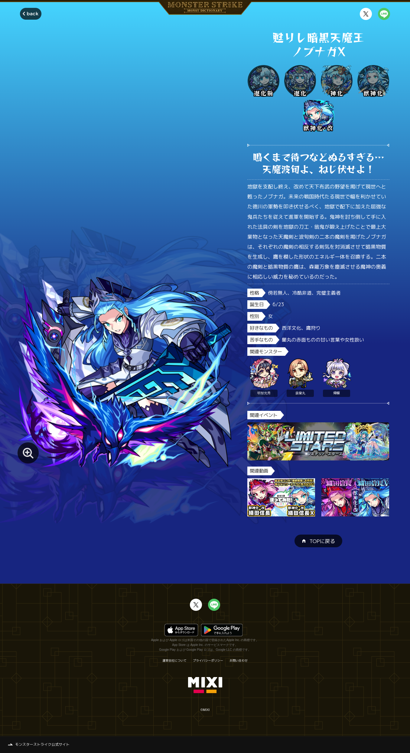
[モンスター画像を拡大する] (28, 452)
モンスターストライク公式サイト (42, 744)
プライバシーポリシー (208, 660)
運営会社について (174, 660)
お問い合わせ (238, 660)
